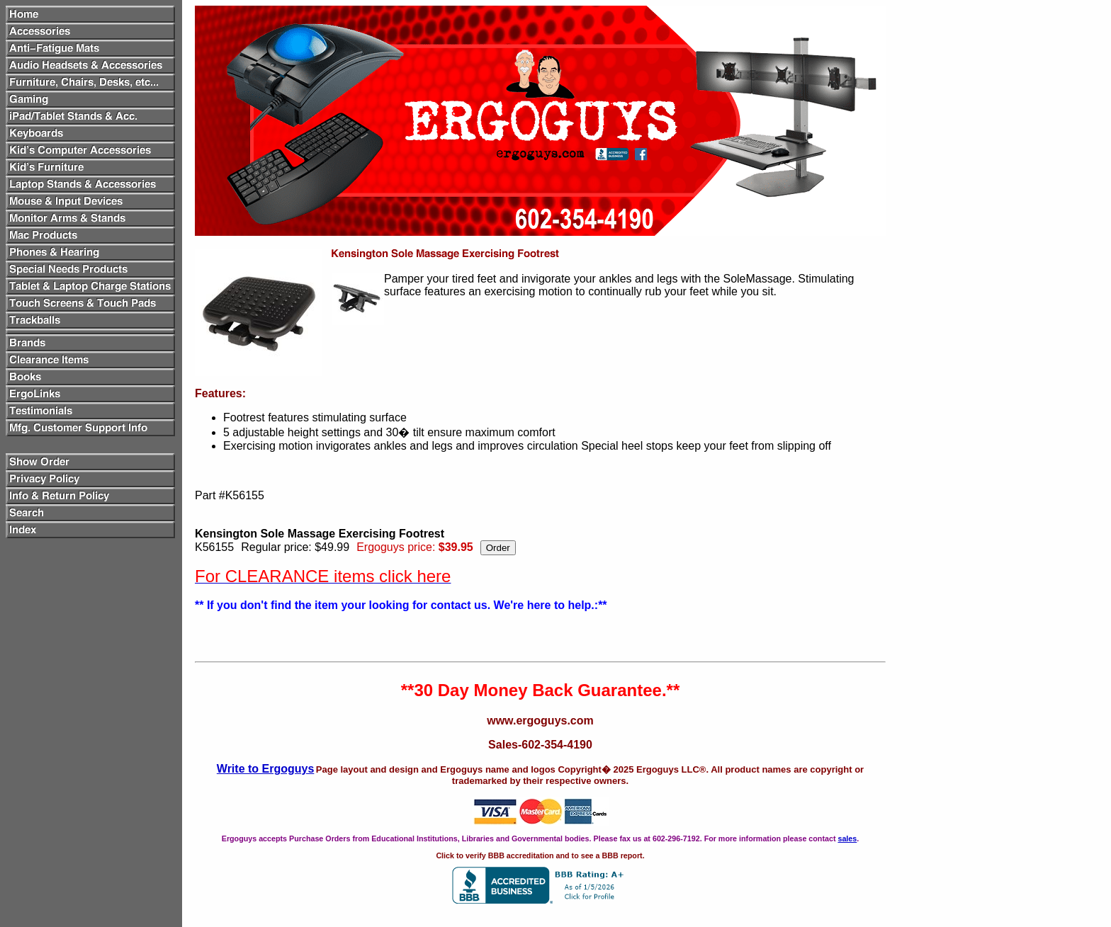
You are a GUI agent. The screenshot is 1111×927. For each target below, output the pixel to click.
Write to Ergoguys (266, 769)
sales (847, 838)
